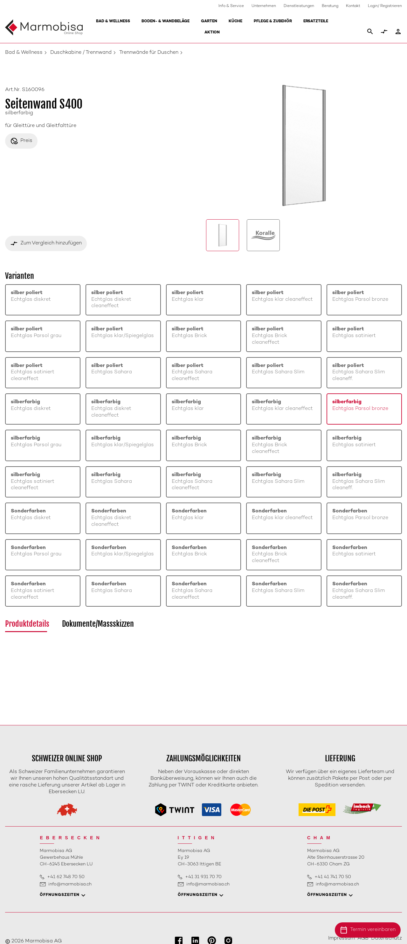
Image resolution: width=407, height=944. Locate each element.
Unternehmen (264, 6)
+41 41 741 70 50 (332, 877)
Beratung (330, 6)
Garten (209, 21)
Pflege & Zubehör (273, 21)
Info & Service (231, 6)
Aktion (212, 33)
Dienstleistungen (299, 6)
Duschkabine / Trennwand (81, 52)
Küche (235, 21)
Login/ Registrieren (385, 6)
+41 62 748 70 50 (66, 877)
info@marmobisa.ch (70, 884)
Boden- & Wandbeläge (165, 21)
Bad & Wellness (113, 21)
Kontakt (353, 6)
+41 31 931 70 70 (203, 877)
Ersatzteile (315, 21)
